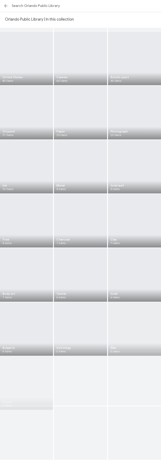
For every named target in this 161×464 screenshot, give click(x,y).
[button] (6, 6)
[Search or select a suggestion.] (80, 6)
